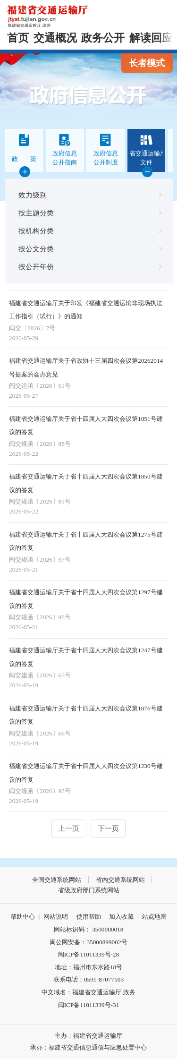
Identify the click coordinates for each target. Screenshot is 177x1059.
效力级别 (88, 195)
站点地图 (154, 916)
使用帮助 (88, 916)
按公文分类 (88, 249)
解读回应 (151, 38)
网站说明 (55, 916)
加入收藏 (121, 916)
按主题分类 (88, 213)
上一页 (68, 828)
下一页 (108, 828)
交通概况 (55, 38)
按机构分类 (88, 231)
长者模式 (147, 63)
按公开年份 (88, 267)
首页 (18, 38)
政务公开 (103, 38)
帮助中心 (22, 916)
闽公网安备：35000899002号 (88, 942)
